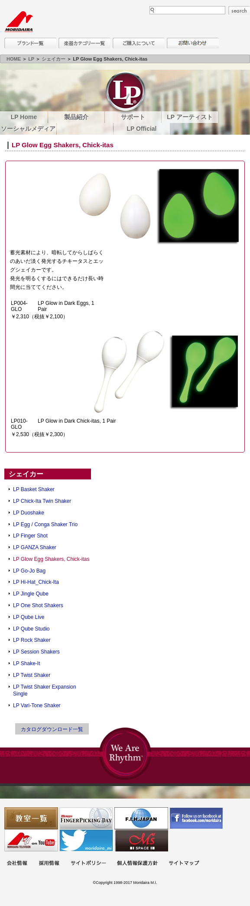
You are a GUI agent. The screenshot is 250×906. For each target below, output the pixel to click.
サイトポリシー (88, 863)
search (239, 10)
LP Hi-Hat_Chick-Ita (36, 582)
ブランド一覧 (30, 43)
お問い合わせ (193, 43)
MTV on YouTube (31, 840)
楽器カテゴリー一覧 (84, 43)
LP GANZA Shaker (34, 547)
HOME (13, 58)
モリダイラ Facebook (196, 818)
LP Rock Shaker (32, 640)
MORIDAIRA (18, 21)
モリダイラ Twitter (86, 840)
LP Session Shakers (36, 652)
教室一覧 (31, 818)
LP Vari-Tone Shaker (37, 705)
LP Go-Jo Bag (29, 571)
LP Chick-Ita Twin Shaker (42, 501)
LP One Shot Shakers (38, 605)
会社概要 (16, 863)
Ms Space (141, 840)
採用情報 (49, 863)
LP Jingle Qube (31, 594)
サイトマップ (183, 863)
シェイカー (53, 58)
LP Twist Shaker (31, 675)
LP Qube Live (29, 617)
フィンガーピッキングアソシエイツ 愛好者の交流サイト (86, 818)
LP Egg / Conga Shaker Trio (45, 524)
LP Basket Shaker (34, 489)
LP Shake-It (26, 663)
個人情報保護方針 (137, 863)
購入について (139, 43)
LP (31, 58)
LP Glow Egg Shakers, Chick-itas (51, 559)
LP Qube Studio (31, 629)
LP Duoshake (28, 513)
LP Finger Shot (30, 536)
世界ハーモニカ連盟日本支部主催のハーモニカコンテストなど (141, 818)
